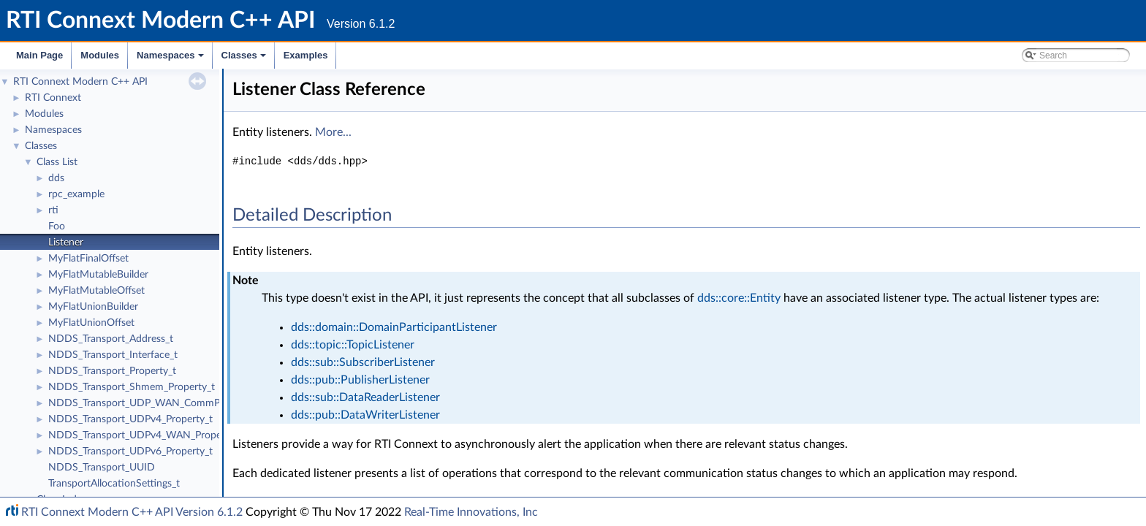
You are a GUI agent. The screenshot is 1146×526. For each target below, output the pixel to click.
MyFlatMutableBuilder (98, 275)
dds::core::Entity (739, 298)
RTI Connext (53, 98)
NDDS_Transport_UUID (101, 467)
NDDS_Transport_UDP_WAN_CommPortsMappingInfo (171, 403)
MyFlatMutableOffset (96, 291)
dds (56, 178)
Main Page (39, 55)
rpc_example (76, 194)
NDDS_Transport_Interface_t (113, 355)
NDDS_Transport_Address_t (110, 339)
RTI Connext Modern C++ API (80, 82)
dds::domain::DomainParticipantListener (394, 327)
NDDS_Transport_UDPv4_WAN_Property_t (145, 435)
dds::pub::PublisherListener (360, 380)
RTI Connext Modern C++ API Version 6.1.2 (132, 512)
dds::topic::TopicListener (352, 345)
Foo (56, 226)
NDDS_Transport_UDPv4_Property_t (130, 419)
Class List (57, 162)
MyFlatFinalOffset (88, 259)
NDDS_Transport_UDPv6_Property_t (130, 451)
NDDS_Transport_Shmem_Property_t (131, 387)
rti (53, 210)
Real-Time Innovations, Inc (471, 512)
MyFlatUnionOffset (91, 323)
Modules (99, 55)
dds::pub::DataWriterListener (365, 415)
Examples (306, 55)
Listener (65, 242)
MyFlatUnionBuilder (93, 307)
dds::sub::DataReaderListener (365, 397)
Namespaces (171, 59)
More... (333, 132)
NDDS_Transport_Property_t (112, 371)
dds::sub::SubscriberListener (363, 362)
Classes (244, 59)
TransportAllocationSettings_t (114, 484)
